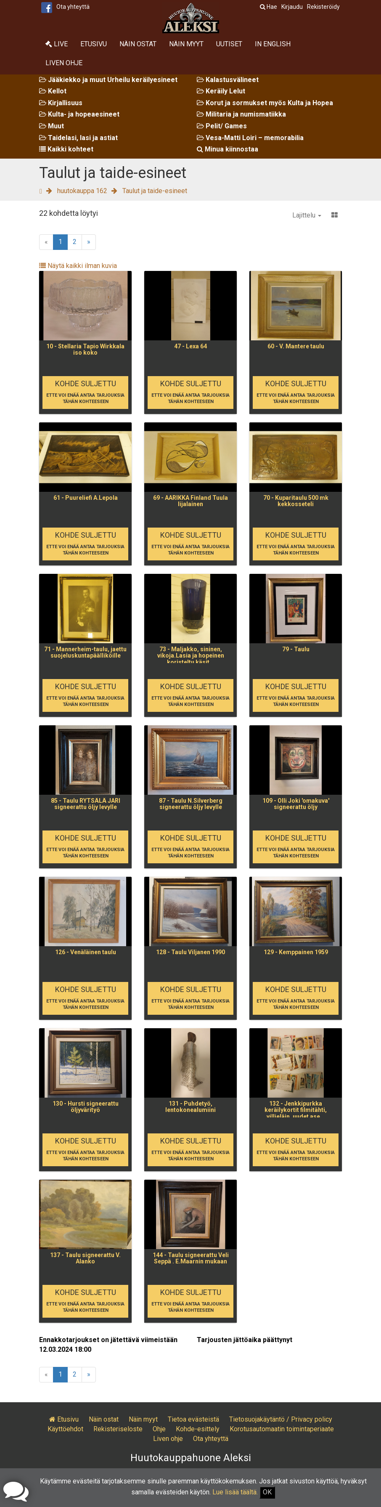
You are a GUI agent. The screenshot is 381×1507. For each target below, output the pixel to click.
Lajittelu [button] (306, 215)
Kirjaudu (292, 6)
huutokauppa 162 (82, 191)
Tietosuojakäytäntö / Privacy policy (280, 1419)
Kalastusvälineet (228, 80)
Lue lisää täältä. (235, 1492)
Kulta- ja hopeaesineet (79, 114)
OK (267, 1492)
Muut (51, 126)
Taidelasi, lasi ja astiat (78, 138)
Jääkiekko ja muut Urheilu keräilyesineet (108, 80)
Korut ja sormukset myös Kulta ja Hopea (265, 103)
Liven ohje (63, 63)
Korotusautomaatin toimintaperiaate (282, 1429)
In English (273, 44)
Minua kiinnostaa (227, 149)
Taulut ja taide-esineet (154, 191)
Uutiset (229, 44)
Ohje (159, 1429)
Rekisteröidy (323, 6)
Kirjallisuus (60, 103)
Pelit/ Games (222, 126)
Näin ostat (137, 44)
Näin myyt (186, 44)
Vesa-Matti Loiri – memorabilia (250, 138)
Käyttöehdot (65, 1429)
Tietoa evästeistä (193, 1419)
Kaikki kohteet (66, 149)
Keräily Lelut (221, 91)
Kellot (52, 91)
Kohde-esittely (198, 1429)
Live (56, 44)
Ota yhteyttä (73, 6)
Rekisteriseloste (118, 1429)
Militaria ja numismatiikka (241, 114)
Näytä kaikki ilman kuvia (78, 266)
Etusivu (93, 44)
